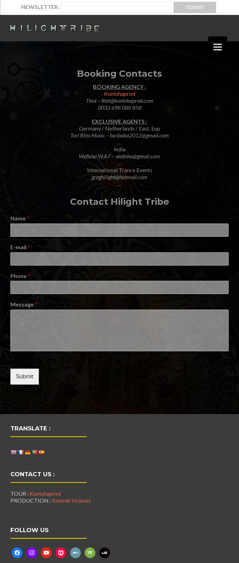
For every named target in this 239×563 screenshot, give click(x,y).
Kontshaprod (119, 93)
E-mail (20, 247)
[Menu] (217, 46)
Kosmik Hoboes (71, 500)
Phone (20, 275)
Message (23, 304)
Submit (24, 376)
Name (19, 218)
